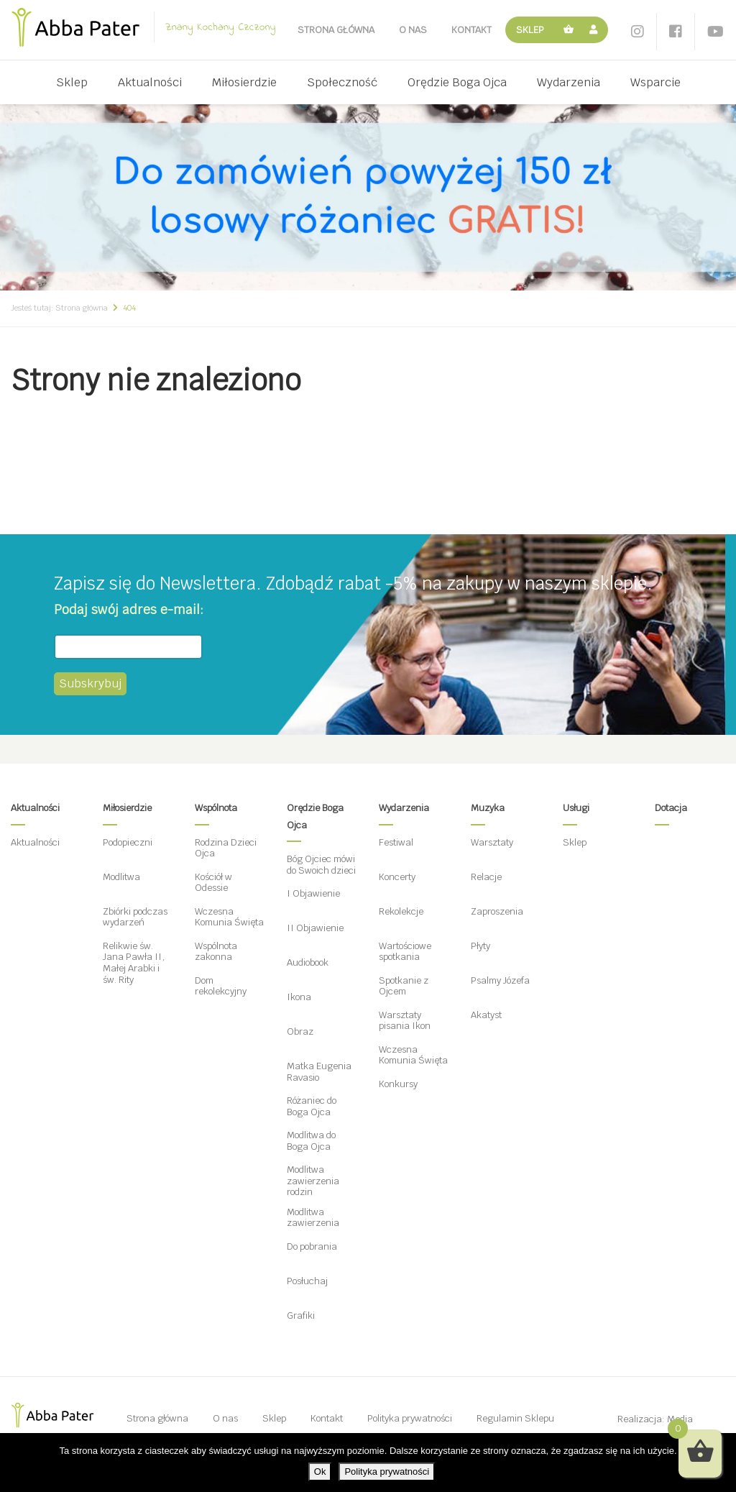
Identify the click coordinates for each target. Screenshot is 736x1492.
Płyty (480, 946)
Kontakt (471, 30)
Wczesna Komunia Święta (229, 917)
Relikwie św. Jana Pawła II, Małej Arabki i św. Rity (134, 963)
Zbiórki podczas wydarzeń (135, 917)
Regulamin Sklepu (515, 1418)
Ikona (299, 997)
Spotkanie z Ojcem (403, 986)
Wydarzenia (568, 82)
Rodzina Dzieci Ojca (226, 848)
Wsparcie (655, 82)
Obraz (300, 1031)
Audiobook (307, 962)
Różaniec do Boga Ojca (311, 1106)
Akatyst (486, 1015)
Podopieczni (127, 842)
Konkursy (398, 1084)
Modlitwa (121, 877)
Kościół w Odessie (213, 882)
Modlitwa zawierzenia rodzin (313, 1180)
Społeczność (342, 82)
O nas (413, 30)
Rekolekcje (401, 911)
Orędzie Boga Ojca (457, 82)
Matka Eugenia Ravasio (319, 1072)
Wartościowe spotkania (405, 952)
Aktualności (150, 82)
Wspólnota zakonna (216, 952)
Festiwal (396, 842)
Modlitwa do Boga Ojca (311, 1141)
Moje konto (595, 30)
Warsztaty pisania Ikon (405, 1021)
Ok (320, 1471)
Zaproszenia (497, 911)
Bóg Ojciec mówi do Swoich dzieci (321, 865)
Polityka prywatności (409, 1418)
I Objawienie (313, 893)
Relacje (486, 877)
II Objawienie (315, 928)
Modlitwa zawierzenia (313, 1218)
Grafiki (301, 1315)
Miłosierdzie (244, 82)
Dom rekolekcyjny (221, 986)
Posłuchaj (307, 1281)
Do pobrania (312, 1246)
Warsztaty (492, 842)
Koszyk (569, 30)
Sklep (530, 30)
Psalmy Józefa (500, 980)
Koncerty (397, 877)
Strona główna (336, 30)
